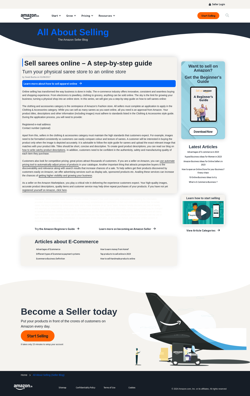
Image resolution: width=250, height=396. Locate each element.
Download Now (203, 131)
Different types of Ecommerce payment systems (58, 254)
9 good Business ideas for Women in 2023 (203, 156)
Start (55, 15)
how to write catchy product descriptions (43, 150)
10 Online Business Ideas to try (203, 177)
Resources (105, 15)
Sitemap (62, 387)
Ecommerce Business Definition (50, 258)
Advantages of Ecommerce (48, 249)
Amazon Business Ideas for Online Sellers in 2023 (203, 163)
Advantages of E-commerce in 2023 (203, 152)
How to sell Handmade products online (117, 258)
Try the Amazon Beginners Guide (55, 229)
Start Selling (208, 15)
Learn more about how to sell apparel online (50, 83)
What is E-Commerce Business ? (203, 182)
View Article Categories (200, 230)
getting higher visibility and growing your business (65, 175)
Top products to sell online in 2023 (115, 254)
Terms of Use (109, 387)
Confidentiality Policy (85, 387)
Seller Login (218, 4)
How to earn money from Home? (114, 249)
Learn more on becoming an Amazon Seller (125, 229)
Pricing (85, 15)
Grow (69, 15)
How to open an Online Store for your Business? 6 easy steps (203, 171)
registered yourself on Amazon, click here (44, 190)
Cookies (131, 387)
